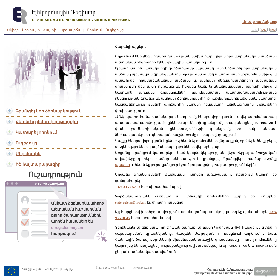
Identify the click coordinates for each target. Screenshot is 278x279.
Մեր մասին (28, 154)
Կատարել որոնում (36, 132)
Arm (254, 29)
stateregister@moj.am (130, 202)
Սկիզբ (13, 30)
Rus (273, 29)
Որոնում (94, 30)
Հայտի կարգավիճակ (63, 30)
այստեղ (122, 165)
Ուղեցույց (114, 30)
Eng (264, 29)
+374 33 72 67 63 (127, 187)
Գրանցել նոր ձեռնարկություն (49, 111)
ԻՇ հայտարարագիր (38, 164)
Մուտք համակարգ (259, 22)
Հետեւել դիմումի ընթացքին (47, 122)
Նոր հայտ (31, 30)
